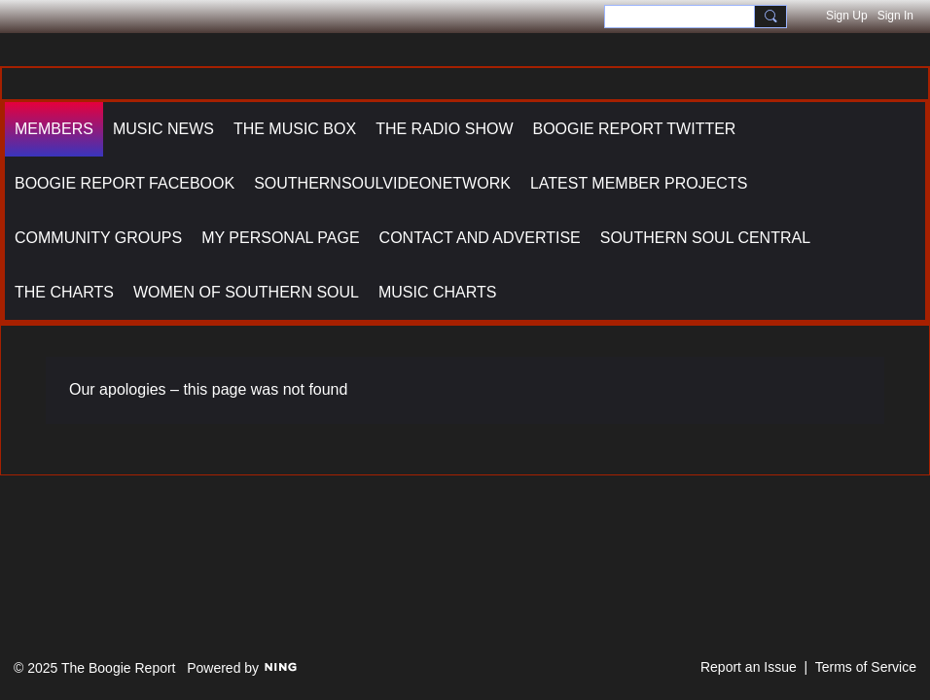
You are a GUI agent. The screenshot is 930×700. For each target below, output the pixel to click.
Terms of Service (865, 667)
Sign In (895, 15)
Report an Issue (748, 667)
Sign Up (847, 15)
